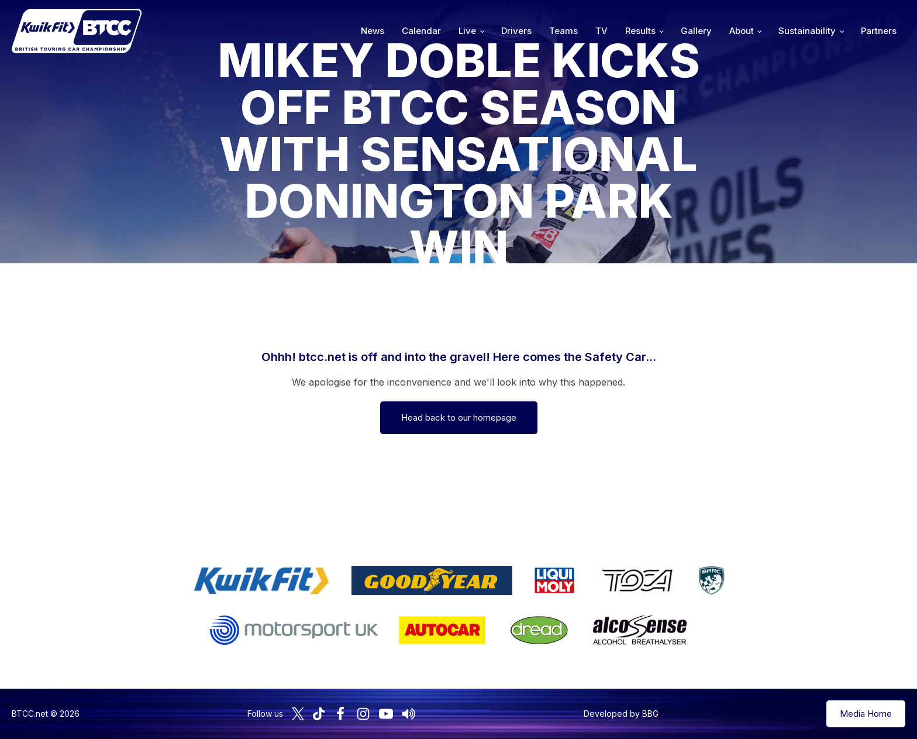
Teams (563, 30)
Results (640, 30)
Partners (879, 30)
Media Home (866, 713)
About (741, 30)
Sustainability (807, 30)
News (372, 30)
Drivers (516, 30)
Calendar (421, 30)
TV (601, 30)
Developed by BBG (621, 714)
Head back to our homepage (458, 417)
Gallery (696, 30)
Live (467, 30)
